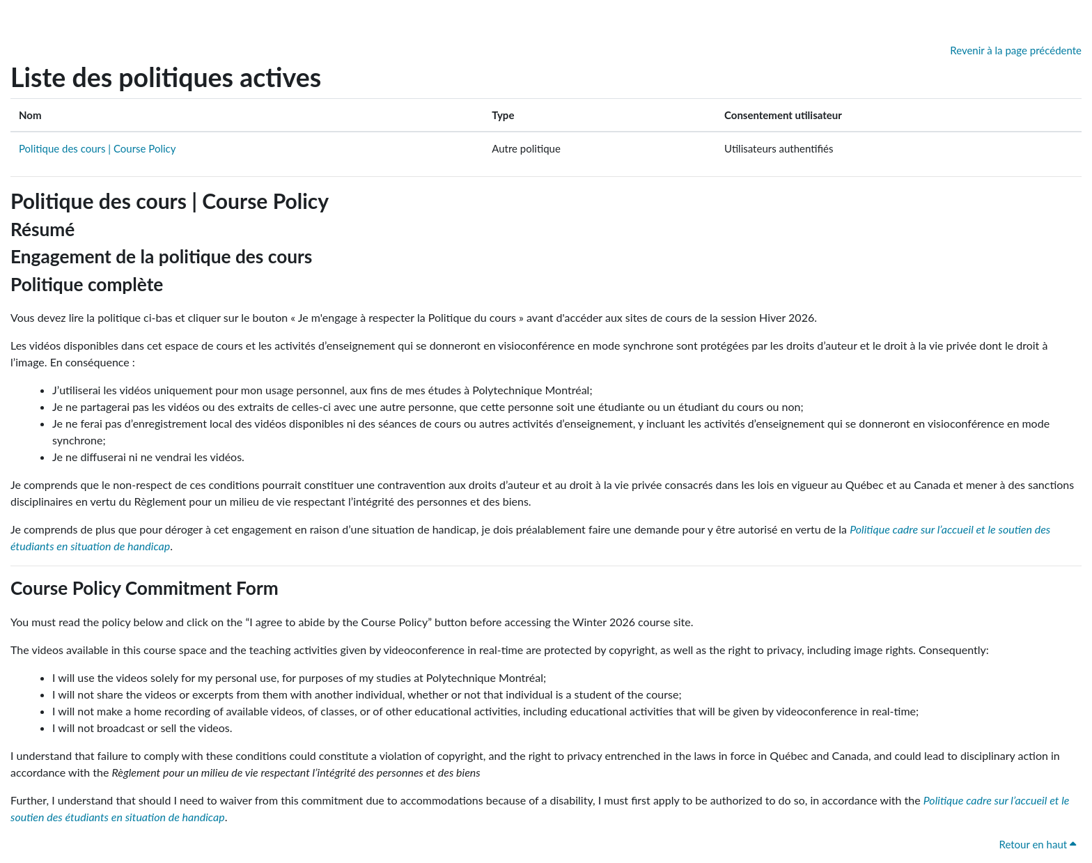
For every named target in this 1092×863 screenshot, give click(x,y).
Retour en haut (1037, 844)
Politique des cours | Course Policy (97, 148)
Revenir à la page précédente (1016, 50)
